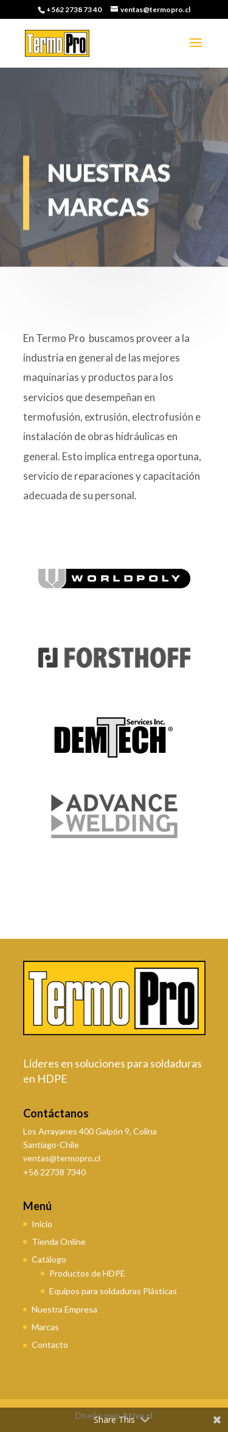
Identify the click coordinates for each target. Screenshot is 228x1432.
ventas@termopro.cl (61, 1158)
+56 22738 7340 (54, 1172)
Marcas (45, 1327)
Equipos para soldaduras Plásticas (113, 1291)
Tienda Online (59, 1241)
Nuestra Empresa (64, 1309)
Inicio (42, 1224)
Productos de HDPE (87, 1273)
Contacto (50, 1344)
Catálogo (49, 1259)
